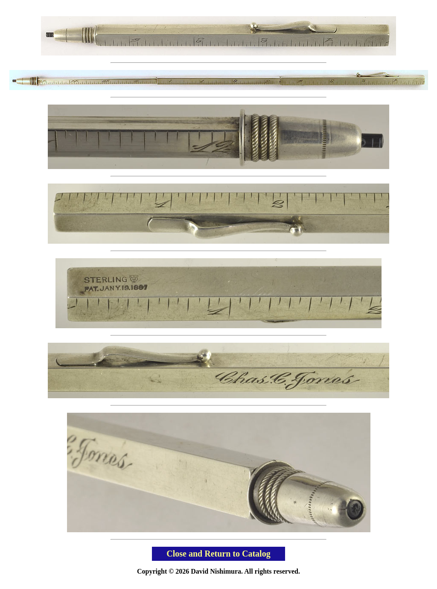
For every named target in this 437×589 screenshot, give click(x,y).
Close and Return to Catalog (218, 553)
